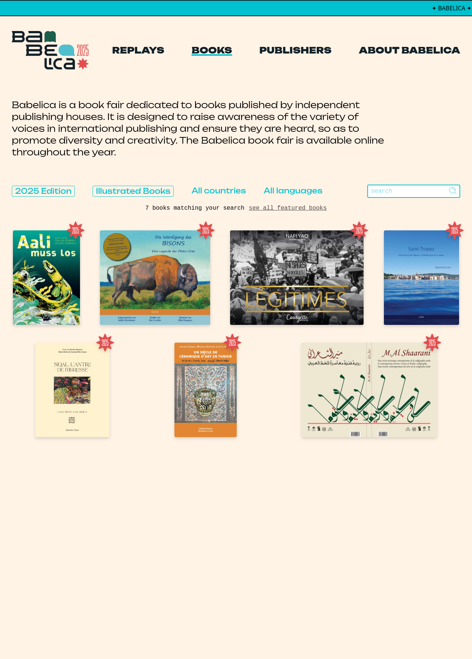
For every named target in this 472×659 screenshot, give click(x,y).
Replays (138, 50)
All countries (218, 190)
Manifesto (201, 566)
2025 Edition (43, 191)
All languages (293, 190)
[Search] (413, 191)
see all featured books (288, 208)
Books (212, 50)
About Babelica (409, 50)
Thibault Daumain (275, 638)
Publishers (295, 50)
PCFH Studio (231, 638)
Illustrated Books (133, 191)
